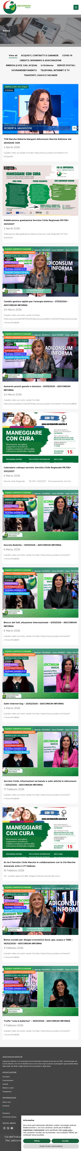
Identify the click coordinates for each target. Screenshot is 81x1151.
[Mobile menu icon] (76, 7)
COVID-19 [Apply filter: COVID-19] (67, 55)
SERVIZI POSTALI (11, 262)
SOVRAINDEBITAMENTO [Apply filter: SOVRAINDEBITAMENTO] (24, 70)
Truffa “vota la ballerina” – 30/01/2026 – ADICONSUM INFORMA (37, 1021)
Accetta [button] (65, 1141)
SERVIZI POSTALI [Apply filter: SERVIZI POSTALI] (66, 65)
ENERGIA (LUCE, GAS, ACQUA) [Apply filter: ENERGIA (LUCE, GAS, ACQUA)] (21, 65)
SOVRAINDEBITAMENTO (14, 266)
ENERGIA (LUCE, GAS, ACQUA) (16, 87)
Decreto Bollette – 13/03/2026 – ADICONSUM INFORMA (32, 545)
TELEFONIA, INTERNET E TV (15, 269)
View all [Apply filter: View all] (13, 55)
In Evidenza (9, 90)
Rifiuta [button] (37, 1141)
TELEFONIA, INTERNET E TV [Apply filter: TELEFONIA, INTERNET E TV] (55, 70)
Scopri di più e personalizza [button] (51, 1146)
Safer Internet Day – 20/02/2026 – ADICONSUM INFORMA (34, 704)
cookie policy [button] (67, 1130)
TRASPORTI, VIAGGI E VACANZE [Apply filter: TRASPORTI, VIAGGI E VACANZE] (40, 75)
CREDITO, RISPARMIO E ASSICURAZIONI (19, 252)
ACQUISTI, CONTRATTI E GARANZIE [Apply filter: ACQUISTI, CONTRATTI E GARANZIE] (39, 55)
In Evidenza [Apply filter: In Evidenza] (47, 65)
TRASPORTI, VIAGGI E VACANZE (17, 272)
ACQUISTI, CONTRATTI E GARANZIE (18, 249)
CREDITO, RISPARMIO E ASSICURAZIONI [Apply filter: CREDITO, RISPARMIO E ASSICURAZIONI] (40, 60)
